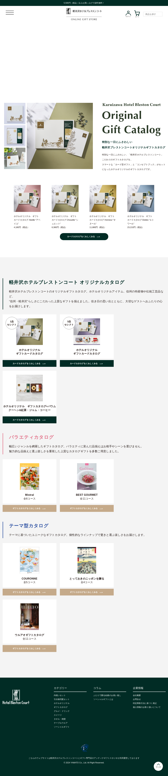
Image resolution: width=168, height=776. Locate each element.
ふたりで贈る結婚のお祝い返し (107, 695)
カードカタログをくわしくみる (81, 236)
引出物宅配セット (62, 699)
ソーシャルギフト (62, 727)
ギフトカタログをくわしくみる (26, 508)
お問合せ (137, 699)
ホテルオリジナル (62, 703)
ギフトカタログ (61, 707)
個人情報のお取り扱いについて (147, 707)
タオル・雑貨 (60, 719)
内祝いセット (60, 695)
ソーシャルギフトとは (103, 699)
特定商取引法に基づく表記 (145, 703)
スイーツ (58, 715)
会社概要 (137, 695)
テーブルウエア (61, 723)
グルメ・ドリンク (62, 711)
